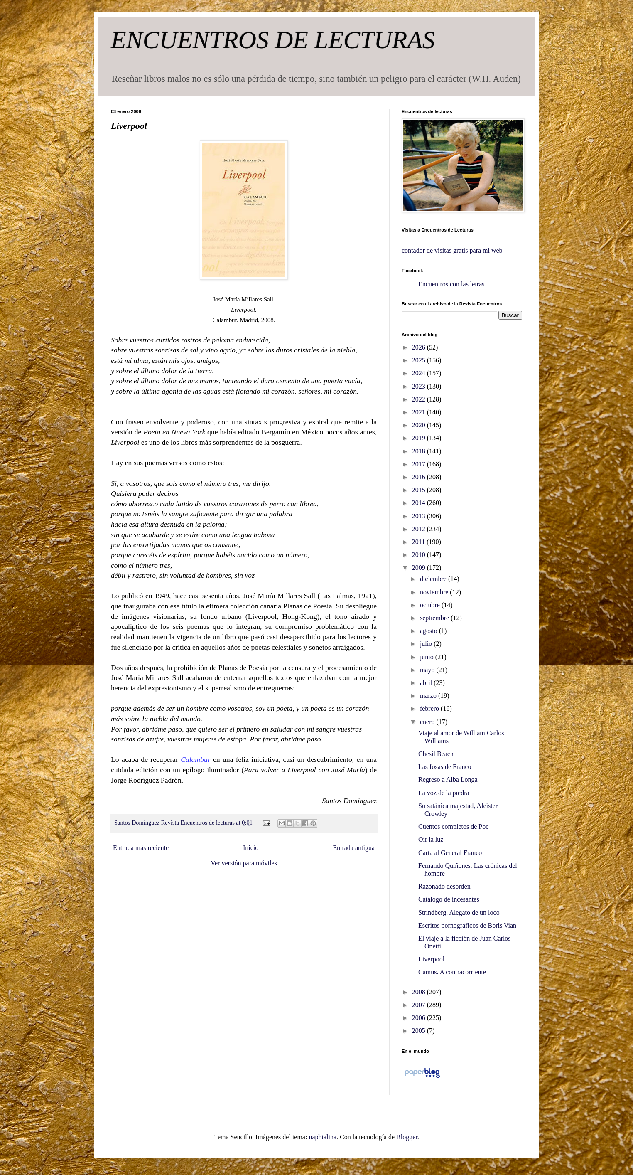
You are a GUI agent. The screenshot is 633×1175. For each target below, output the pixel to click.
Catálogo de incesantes (448, 899)
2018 (419, 451)
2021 (419, 412)
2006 (419, 1017)
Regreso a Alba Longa (448, 779)
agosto (429, 630)
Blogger (406, 1137)
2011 (419, 541)
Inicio (250, 847)
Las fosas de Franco (444, 766)
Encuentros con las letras (451, 284)
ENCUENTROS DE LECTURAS (273, 40)
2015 (419, 489)
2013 (419, 516)
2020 (419, 425)
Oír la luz (430, 839)
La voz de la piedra (443, 792)
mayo (428, 669)
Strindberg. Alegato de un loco (459, 912)
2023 (419, 386)
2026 (419, 347)
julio (427, 643)
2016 (419, 476)
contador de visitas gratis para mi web (452, 250)
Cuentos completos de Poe (453, 826)
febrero (430, 708)
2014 (419, 502)
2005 (419, 1030)
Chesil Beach (436, 753)
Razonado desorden (444, 886)
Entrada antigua (354, 847)
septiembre (435, 617)
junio (427, 656)
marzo (429, 695)
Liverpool (431, 959)
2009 (419, 567)
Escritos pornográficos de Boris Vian (467, 925)
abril (427, 682)
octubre (431, 604)
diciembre (434, 578)
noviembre (435, 592)
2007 (419, 1004)
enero (428, 721)
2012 (419, 528)
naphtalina (322, 1137)
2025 (419, 360)
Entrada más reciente (141, 847)
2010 (419, 554)
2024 (419, 373)
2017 (419, 464)
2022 (419, 399)
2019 (419, 437)
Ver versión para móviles (244, 863)
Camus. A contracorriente (452, 971)
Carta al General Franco (450, 852)
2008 (419, 991)
